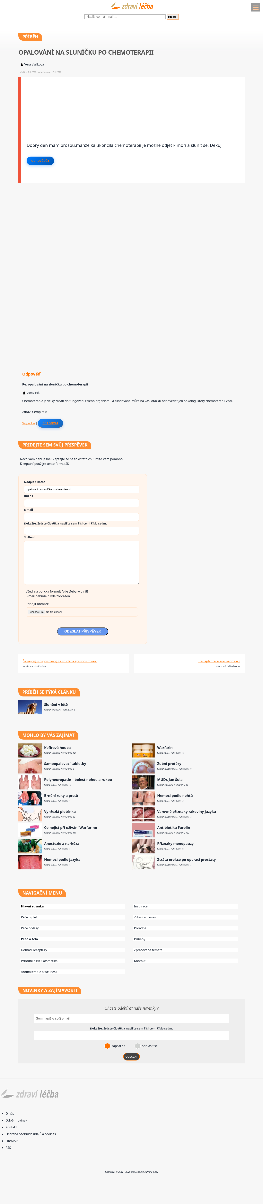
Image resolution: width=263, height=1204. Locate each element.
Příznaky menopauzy (175, 843)
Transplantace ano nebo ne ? (219, 661)
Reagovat (50, 423)
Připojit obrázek (37, 604)
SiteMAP (11, 1141)
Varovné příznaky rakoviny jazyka (186, 811)
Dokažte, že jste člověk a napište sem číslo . (65, 523)
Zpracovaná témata (148, 950)
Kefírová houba (57, 747)
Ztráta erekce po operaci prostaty (186, 859)
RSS (8, 1148)
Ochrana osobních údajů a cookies (30, 1134)
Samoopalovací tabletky (65, 763)
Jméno (28, 496)
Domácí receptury (34, 950)
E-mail (28, 509)
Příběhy (139, 939)
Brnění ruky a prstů (61, 795)
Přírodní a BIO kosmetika (39, 961)
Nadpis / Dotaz (34, 482)
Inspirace (141, 906)
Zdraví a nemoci (145, 917)
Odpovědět (40, 160)
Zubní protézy (169, 763)
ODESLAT (132, 1056)
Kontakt (140, 961)
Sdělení (29, 537)
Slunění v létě (56, 704)
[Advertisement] (133, 104)
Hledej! (173, 17)
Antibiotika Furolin (173, 827)
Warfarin (165, 747)
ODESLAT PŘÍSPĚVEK (82, 631)
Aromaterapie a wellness (39, 972)
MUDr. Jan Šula (170, 779)
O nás (9, 1113)
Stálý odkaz (28, 423)
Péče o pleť (29, 917)
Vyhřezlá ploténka (60, 811)
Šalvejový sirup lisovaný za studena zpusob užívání (60, 661)
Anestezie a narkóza (61, 843)
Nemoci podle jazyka (62, 859)
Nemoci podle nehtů (175, 795)
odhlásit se (149, 1046)
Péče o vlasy (30, 928)
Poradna (140, 928)
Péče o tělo (29, 939)
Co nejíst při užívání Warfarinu (70, 827)
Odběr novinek (16, 1120)
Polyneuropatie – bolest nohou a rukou (78, 779)
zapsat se (118, 1046)
